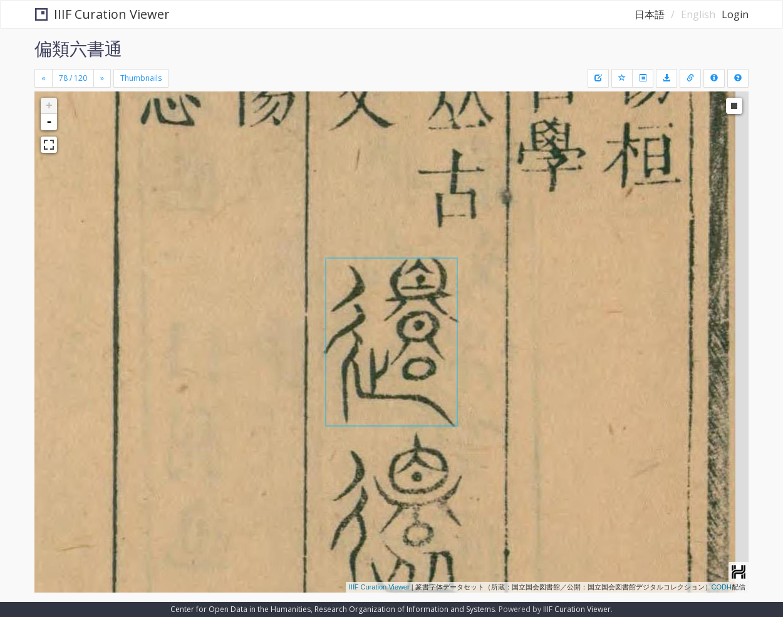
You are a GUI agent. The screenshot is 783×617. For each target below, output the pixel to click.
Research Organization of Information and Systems (404, 609)
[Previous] (43, 78)
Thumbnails (141, 78)
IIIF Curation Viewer (102, 14)
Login (735, 14)
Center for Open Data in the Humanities (240, 609)
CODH (722, 587)
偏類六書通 (78, 48)
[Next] (102, 78)
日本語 (650, 14)
